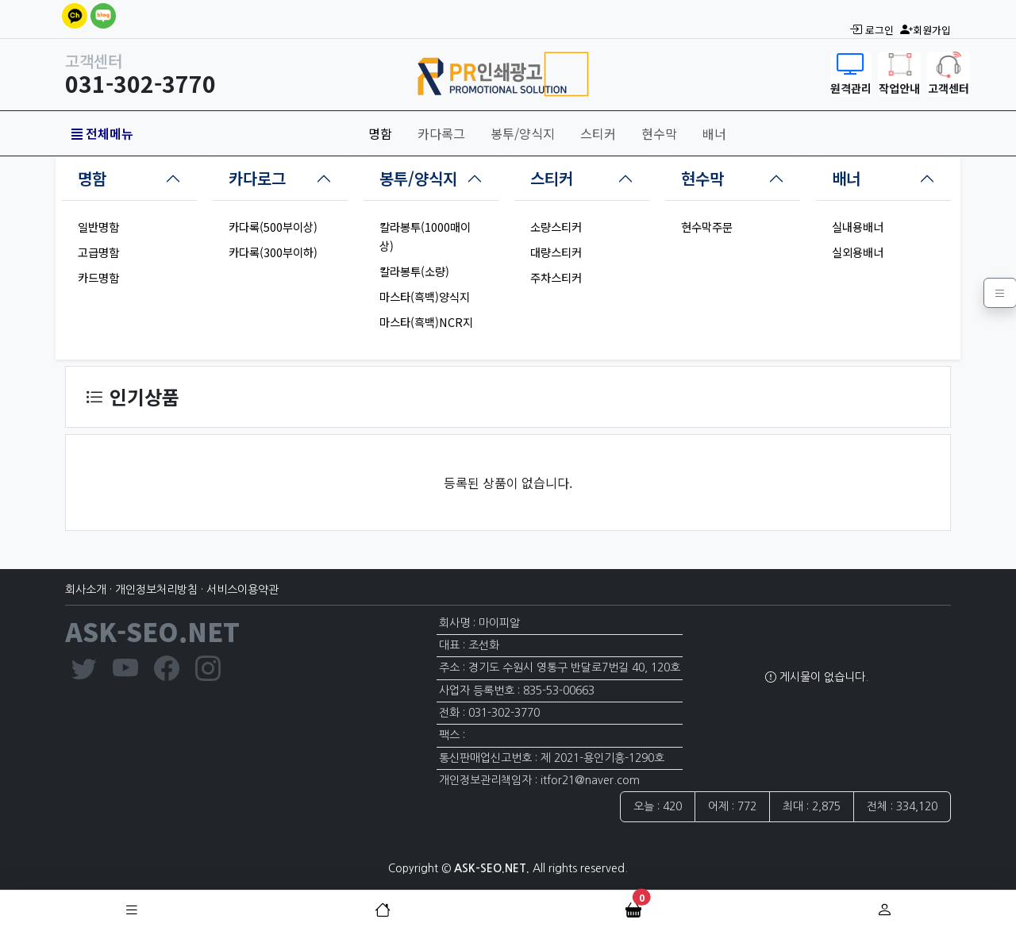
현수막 (659, 133)
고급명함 (98, 252)
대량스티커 (556, 252)
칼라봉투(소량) (414, 271)
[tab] (129, 178)
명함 (380, 133)
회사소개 (85, 589)
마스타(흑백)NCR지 (426, 321)
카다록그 (441, 133)
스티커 (598, 133)
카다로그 (257, 178)
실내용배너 (857, 226)
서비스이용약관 (242, 589)
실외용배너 (857, 252)
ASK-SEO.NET (152, 631)
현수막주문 (707, 226)
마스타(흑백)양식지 (424, 296)
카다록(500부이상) (273, 226)
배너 (714, 133)
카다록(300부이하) (273, 252)
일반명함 (98, 226)
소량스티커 (556, 226)
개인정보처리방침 (156, 589)
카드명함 (98, 277)
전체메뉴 (102, 133)
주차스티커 (556, 277)
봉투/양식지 (523, 133)
